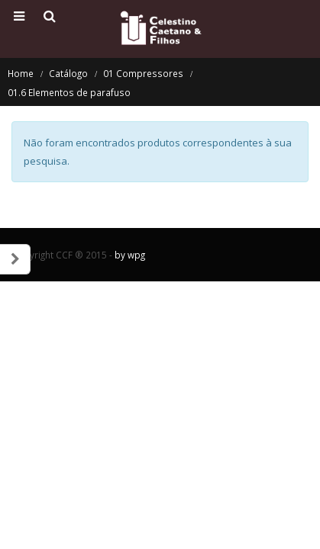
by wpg (130, 255)
